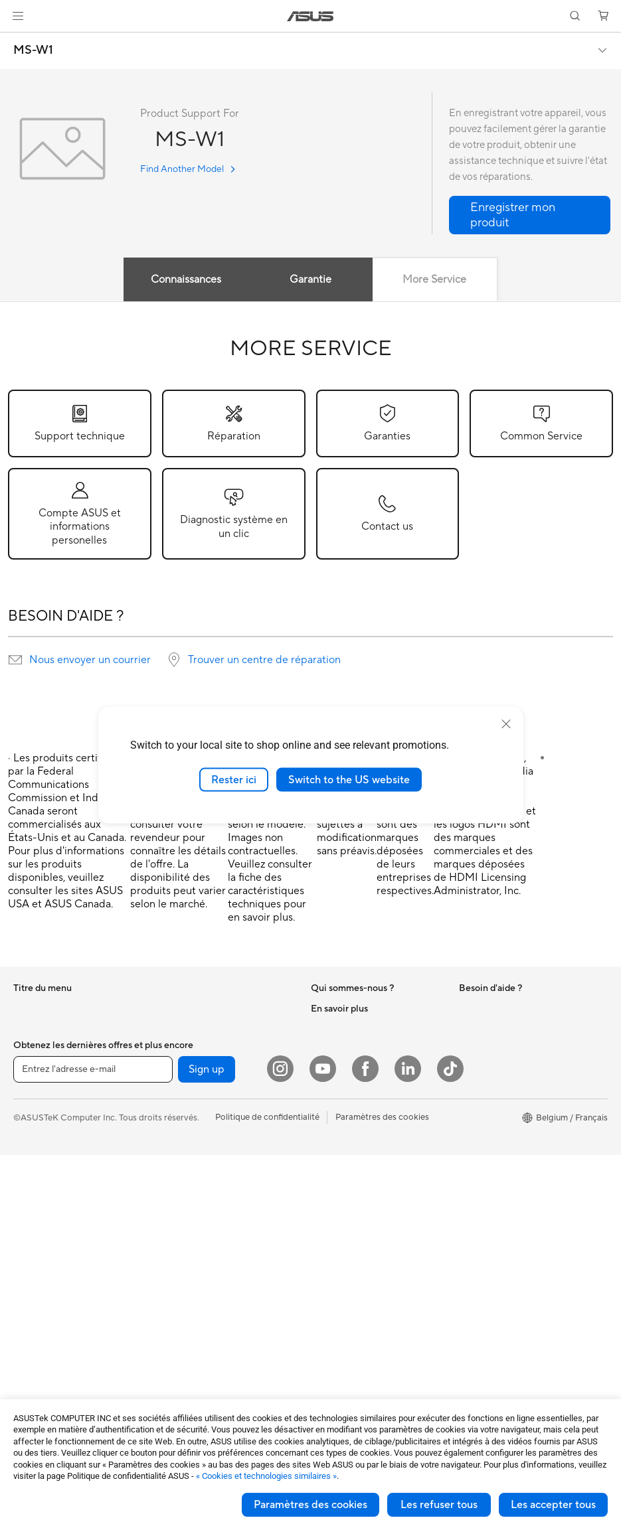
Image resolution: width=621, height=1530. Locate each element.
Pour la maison (41, 1029)
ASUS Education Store (503, 1148)
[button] (18, 16)
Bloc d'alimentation (197, 1028)
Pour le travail (40, 1048)
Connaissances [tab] (186, 279)
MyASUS (329, 1267)
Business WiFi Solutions (205, 1179)
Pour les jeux (37, 1108)
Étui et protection (193, 1299)
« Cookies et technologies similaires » (266, 1476)
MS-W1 (33, 50)
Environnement (488, 1028)
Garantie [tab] (310, 279)
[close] (506, 723)
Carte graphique (45, 1369)
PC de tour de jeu (47, 1229)
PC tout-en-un (41, 1189)
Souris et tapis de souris (205, 1239)
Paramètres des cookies (310, 1504)
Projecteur (33, 1289)
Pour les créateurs (48, 1068)
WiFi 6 (171, 1108)
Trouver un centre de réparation (264, 659)
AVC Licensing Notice (501, 1168)
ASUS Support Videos (354, 1168)
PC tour (28, 1209)
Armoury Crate (488, 1208)
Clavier (173, 1219)
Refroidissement (191, 1008)
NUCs (25, 1309)
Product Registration (352, 1188)
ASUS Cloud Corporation (361, 1088)
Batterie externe (191, 1358)
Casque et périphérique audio (217, 1259)
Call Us (325, 1228)
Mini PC (28, 1249)
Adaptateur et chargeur (205, 1319)
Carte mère (35, 1349)
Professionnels (487, 1128)
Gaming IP (179, 1378)
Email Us (328, 1208)
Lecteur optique (190, 1068)
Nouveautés (334, 1048)
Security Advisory (346, 1248)
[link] (310, 16)
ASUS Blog (481, 1188)
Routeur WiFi (185, 1128)
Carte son (178, 1048)
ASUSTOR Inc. (339, 1068)
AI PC (470, 1068)
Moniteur (31, 1269)
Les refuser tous (439, 1504)
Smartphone (37, 1149)
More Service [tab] (435, 279)
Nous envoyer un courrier (90, 659)
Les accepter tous (553, 1504)
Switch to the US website (349, 779)
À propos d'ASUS (345, 1008)
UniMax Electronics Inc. (357, 1108)
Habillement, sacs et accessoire (220, 1279)
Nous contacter (341, 1148)
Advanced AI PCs (493, 1088)
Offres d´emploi (341, 1028)
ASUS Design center (499, 1108)
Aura (468, 1228)
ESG (467, 1008)
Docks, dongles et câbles (208, 1339)
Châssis (28, 1389)
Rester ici (233, 779)
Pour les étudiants (48, 1088)
